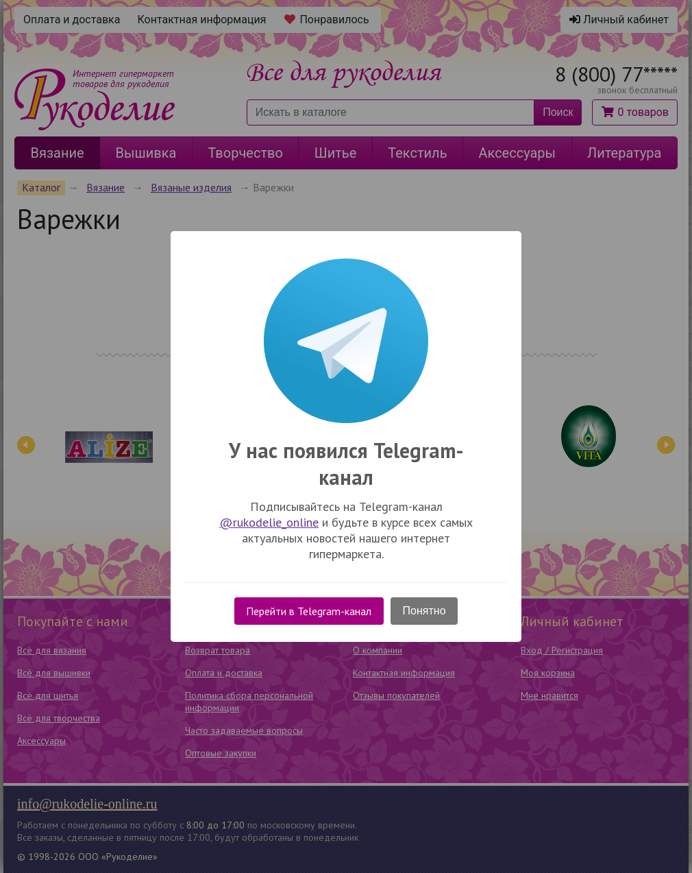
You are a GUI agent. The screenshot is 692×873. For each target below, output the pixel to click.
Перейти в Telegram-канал (308, 611)
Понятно (424, 611)
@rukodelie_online (269, 522)
